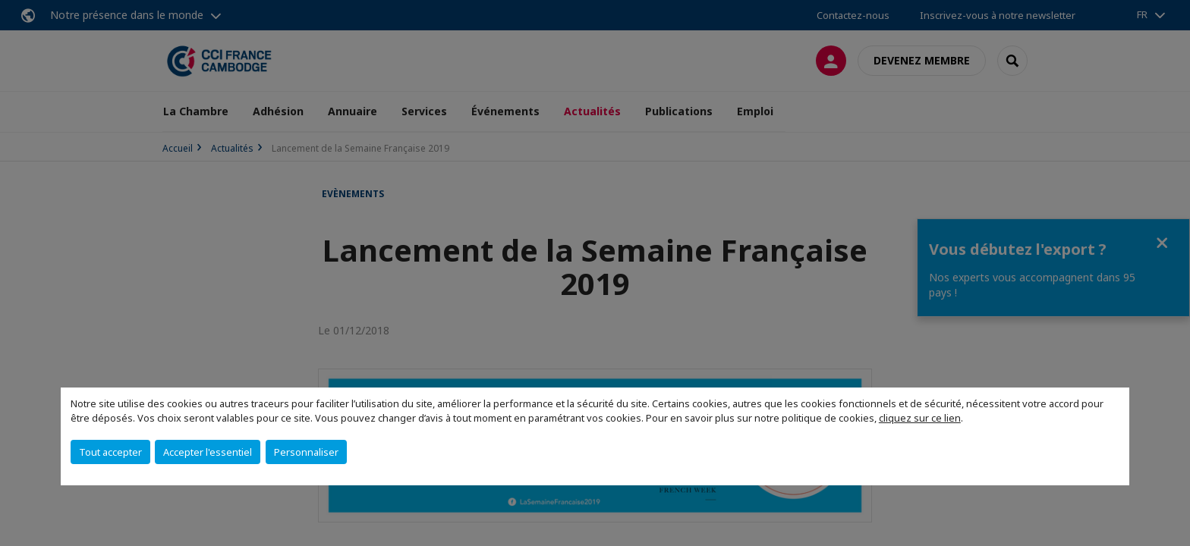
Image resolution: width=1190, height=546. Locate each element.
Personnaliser (306, 452)
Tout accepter (110, 452)
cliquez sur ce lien (920, 418)
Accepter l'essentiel (207, 452)
